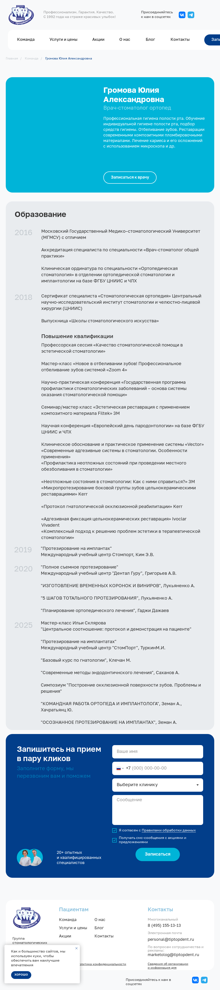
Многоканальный (163, 919)
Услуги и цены (73, 928)
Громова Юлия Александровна (68, 58)
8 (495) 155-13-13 (164, 926)
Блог (99, 928)
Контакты (104, 936)
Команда (31, 58)
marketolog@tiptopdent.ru (173, 955)
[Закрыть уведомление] (76, 948)
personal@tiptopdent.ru (171, 940)
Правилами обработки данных (169, 830)
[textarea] (157, 810)
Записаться (158, 854)
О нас (99, 920)
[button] (130, 177)
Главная (12, 58)
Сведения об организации (168, 964)
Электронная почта (165, 933)
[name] (157, 751)
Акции (65, 936)
